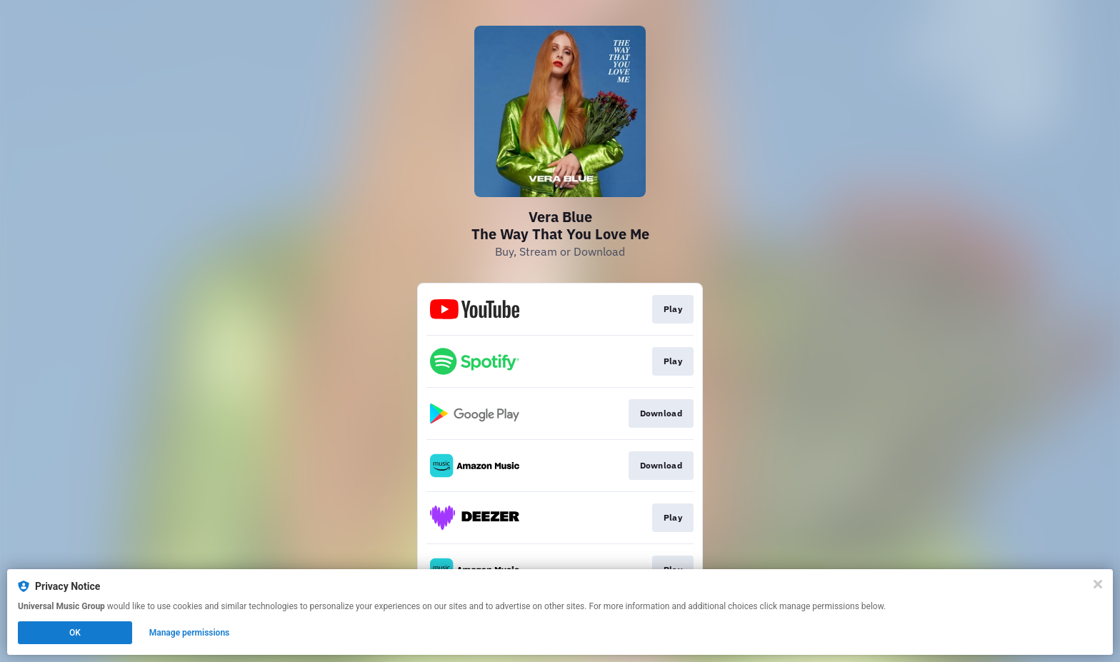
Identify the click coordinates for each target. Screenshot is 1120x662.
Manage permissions (189, 633)
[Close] (1097, 584)
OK (75, 633)
